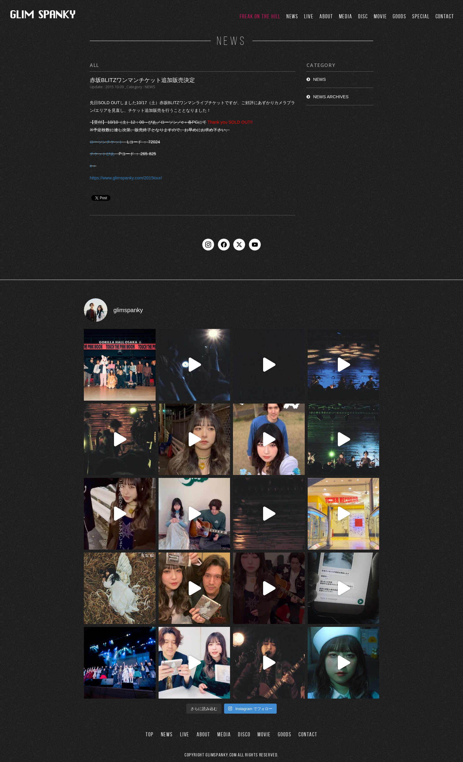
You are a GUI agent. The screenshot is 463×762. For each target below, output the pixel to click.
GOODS (399, 16)
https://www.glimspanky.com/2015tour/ (126, 178)
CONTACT (445, 16)
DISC (363, 16)
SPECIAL (420, 16)
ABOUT (326, 16)
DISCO (244, 734)
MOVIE (380, 16)
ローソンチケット (106, 142)
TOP (150, 734)
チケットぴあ (102, 154)
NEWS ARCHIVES (330, 96)
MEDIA (346, 16)
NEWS (292, 16)
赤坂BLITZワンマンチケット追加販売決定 (142, 80)
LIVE (309, 16)
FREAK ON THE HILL (260, 16)
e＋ (93, 165)
